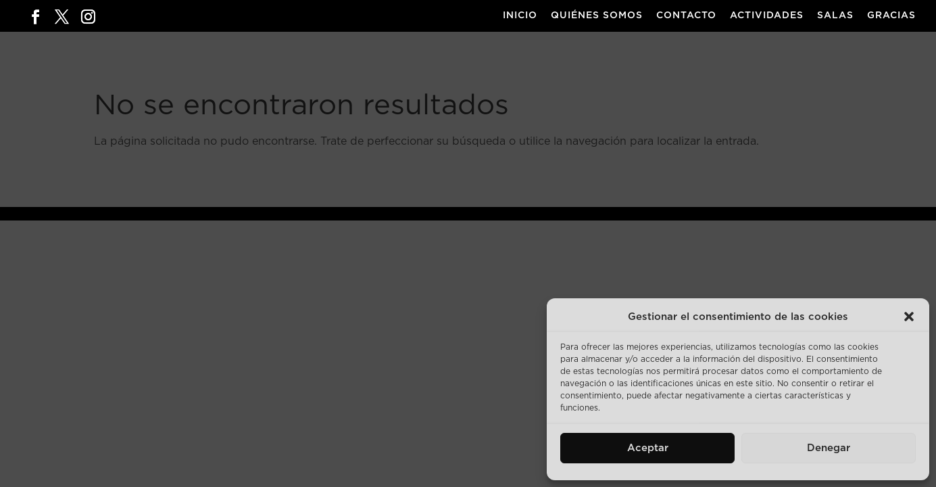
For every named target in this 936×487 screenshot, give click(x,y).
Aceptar (647, 448)
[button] (909, 316)
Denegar (828, 448)
